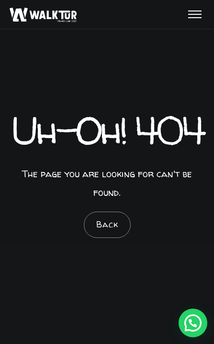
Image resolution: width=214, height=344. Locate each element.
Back (107, 224)
